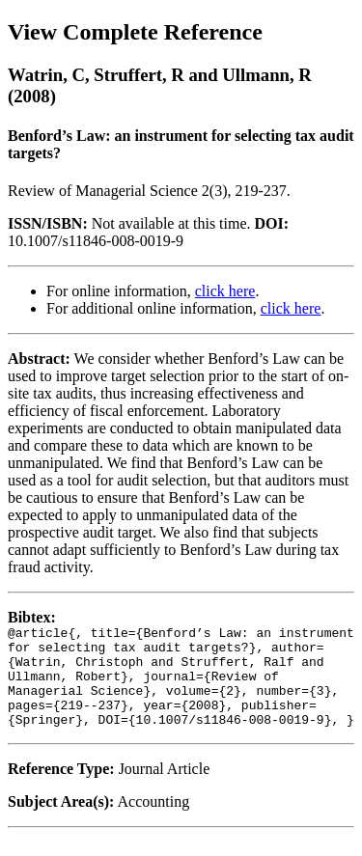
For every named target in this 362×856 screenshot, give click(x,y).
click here (225, 291)
